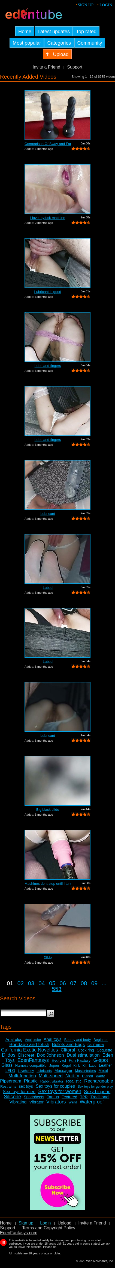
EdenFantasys (33, 1060)
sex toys (26, 1086)
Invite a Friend (46, 67)
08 (84, 983)
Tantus (53, 1096)
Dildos (9, 1055)
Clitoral (68, 1050)
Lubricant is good (47, 292)
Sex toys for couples (55, 1086)
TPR (84, 1097)
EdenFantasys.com (18, 1232)
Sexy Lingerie (97, 1091)
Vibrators (56, 1102)
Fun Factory (79, 1060)
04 (41, 983)
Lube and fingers (48, 366)
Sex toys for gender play (95, 1086)
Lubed (48, 588)
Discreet (26, 1055)
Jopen (54, 1065)
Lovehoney (26, 1071)
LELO (10, 1070)
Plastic (31, 1081)
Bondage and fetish (29, 1044)
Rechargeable (98, 1081)
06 (63, 983)
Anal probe (33, 1040)
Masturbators (85, 1071)
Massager (63, 1070)
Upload (64, 1223)
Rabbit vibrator (51, 1081)
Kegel (66, 1065)
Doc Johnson (50, 1055)
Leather (105, 1065)
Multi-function (22, 1075)
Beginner (100, 1040)
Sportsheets (34, 1097)
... (104, 983)
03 (31, 983)
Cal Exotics (95, 1045)
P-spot (87, 1076)
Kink (76, 1066)
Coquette (104, 1050)
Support (74, 67)
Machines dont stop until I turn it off (48, 884)
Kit (84, 1066)
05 (52, 983)
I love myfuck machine (47, 218)
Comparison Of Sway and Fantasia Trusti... (48, 144)
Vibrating (18, 1102)
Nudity (72, 1075)
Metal (103, 1070)
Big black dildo (47, 810)
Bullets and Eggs (68, 1044)
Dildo (48, 957)
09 (94, 983)
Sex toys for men (19, 1091)
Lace (92, 1066)
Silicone (12, 1096)
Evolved (59, 1060)
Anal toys (53, 1039)
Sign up (85, 5)
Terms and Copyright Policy (48, 1228)
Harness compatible (31, 1065)
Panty (100, 1076)
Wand (72, 1102)
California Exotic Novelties (29, 1050)
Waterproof (92, 1102)
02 (20, 983)
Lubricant (47, 514)
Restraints (8, 1086)
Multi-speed (51, 1075)
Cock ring (86, 1050)
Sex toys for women (59, 1091)
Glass (7, 1065)
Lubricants (44, 1071)
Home (6, 1223)
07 (73, 983)
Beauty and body (77, 1040)
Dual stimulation (83, 1055)
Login (105, 5)
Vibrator (36, 1102)
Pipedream (10, 1081)
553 (56, 989)
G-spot (100, 1060)
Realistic (73, 1081)
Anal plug (14, 1039)
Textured (69, 1096)
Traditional (99, 1096)
